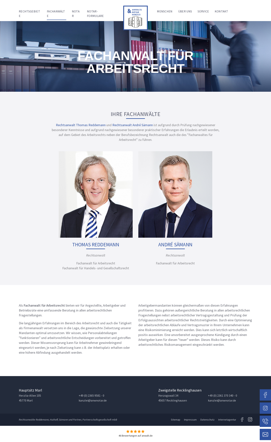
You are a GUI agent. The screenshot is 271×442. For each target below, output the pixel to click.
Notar (76, 13)
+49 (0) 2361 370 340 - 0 (222, 395)
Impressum (190, 419)
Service (203, 11)
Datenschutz (207, 419)
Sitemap (175, 419)
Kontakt (221, 11)
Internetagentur (227, 419)
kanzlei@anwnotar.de (93, 400)
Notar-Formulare (95, 13)
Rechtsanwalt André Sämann (132, 125)
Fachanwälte (56, 13)
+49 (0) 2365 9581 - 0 (91, 395)
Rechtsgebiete (29, 13)
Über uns (185, 11)
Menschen (165, 11)
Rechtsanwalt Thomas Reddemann (81, 125)
